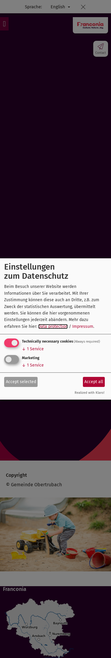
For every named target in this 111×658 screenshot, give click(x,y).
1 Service (33, 348)
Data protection (53, 326)
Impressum (82, 326)
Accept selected (21, 381)
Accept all (93, 381)
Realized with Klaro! (89, 393)
